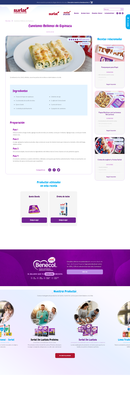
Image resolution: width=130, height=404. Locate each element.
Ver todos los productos (65, 355)
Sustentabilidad (109, 13)
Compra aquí (34, 220)
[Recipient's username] (112, 9)
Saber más (84, 272)
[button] (54, 13)
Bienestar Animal (97, 13)
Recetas (76, 13)
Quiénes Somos (85, 13)
